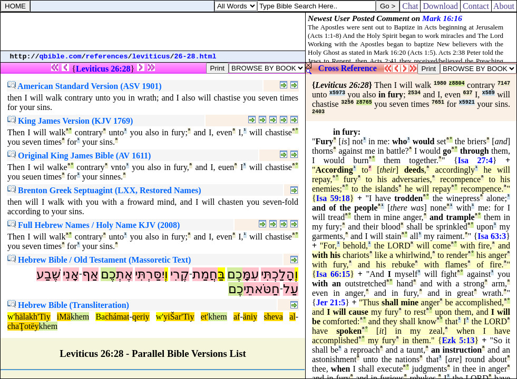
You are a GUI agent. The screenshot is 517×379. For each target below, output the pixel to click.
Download (440, 6)
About (504, 6)
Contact (476, 6)
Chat (410, 6)
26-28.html (195, 57)
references (107, 57)
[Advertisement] (153, 31)
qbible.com (61, 57)
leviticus (151, 57)
